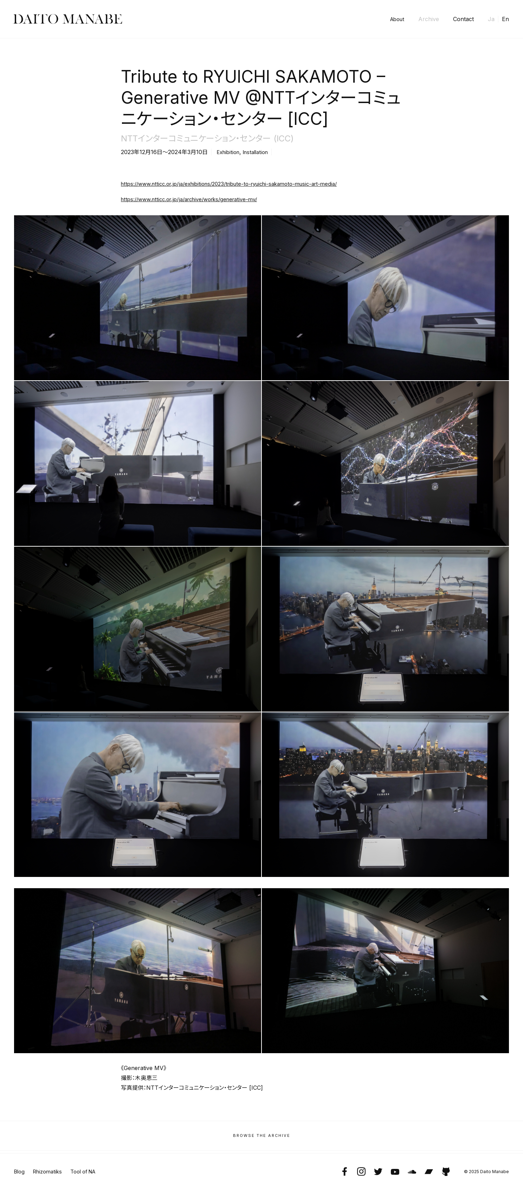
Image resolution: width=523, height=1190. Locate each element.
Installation (260, 151)
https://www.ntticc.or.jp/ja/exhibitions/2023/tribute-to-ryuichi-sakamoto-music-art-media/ (239, 183)
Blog (20, 1172)
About (396, 19)
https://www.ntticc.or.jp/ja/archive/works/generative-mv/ (196, 199)
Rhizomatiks (50, 1172)
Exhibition (230, 151)
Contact (463, 19)
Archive (428, 19)
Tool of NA (90, 1172)
